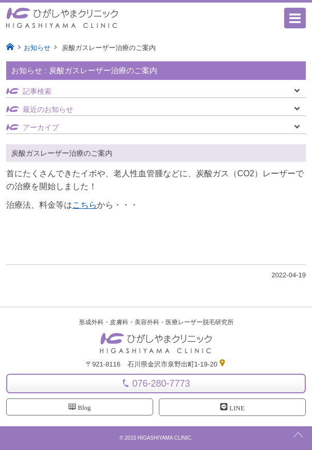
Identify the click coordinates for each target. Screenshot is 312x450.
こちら (84, 205)
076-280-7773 (161, 383)
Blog (80, 407)
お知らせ (37, 48)
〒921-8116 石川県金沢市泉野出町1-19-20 (156, 364)
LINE (232, 408)
